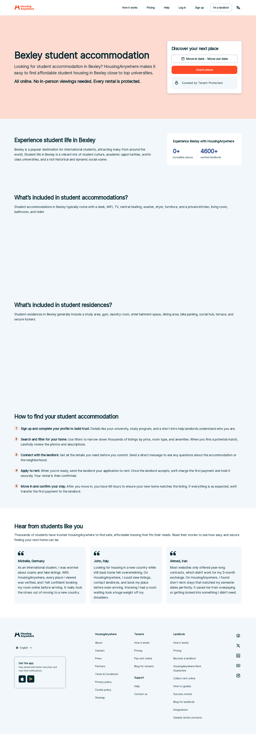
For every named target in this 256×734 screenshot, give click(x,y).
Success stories (182, 694)
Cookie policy (103, 689)
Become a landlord (184, 658)
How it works (129, 7)
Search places (204, 69)
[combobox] (24, 648)
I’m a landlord (221, 7)
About (98, 642)
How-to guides (182, 686)
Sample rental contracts (187, 717)
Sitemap (100, 697)
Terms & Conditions (106, 674)
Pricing (151, 7)
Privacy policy (103, 681)
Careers (100, 650)
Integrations (180, 709)
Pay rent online (143, 658)
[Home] (24, 8)
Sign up (199, 7)
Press (98, 658)
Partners (100, 666)
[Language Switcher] (238, 7)
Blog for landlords (183, 701)
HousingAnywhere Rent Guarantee (187, 668)
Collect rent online (184, 678)
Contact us (140, 694)
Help (166, 7)
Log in (182, 7)
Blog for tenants (144, 666)
